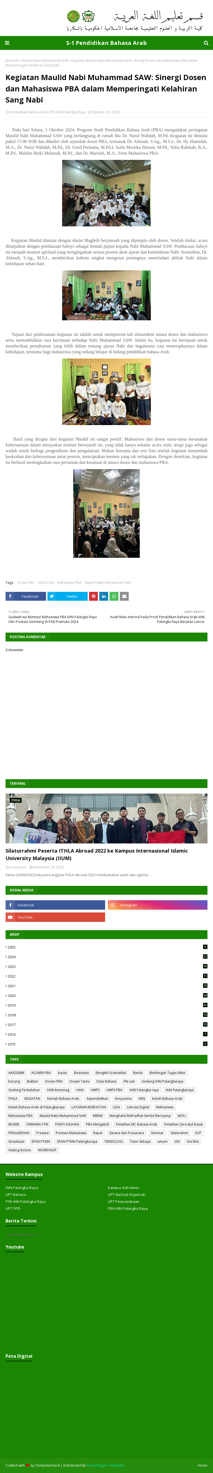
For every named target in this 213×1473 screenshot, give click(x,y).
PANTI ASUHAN (67, 1124)
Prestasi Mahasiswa (71, 1133)
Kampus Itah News (123, 1187)
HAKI (80, 1090)
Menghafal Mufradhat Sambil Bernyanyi (140, 1115)
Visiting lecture (19, 1150)
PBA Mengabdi (97, 1124)
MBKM (98, 1115)
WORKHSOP (47, 1150)
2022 (107, 976)
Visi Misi (193, 1141)
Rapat (97, 1133)
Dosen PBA (26, 582)
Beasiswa (81, 1072)
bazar (62, 1072)
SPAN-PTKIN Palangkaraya (77, 1141)
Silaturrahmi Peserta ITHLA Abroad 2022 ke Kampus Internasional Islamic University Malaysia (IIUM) (97, 854)
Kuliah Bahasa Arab (167, 1098)
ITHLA (12, 1098)
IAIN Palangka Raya (22, 1187)
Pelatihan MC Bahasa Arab (136, 1124)
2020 (107, 995)
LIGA (116, 1107)
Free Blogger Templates (105, 1465)
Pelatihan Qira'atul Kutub (183, 1124)
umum (163, 1141)
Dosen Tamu (80, 1081)
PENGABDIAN (18, 1133)
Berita (138, 1072)
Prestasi (42, 1133)
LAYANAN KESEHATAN (89, 1107)
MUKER (13, 1124)
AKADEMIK (16, 1072)
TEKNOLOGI (113, 1141)
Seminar (157, 1133)
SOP (198, 1133)
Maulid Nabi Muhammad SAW (45, 60)
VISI (177, 1141)
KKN (142, 1098)
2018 (107, 1014)
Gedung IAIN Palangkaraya (162, 1081)
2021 (107, 985)
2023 (107, 966)
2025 (107, 947)
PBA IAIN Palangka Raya (128, 1208)
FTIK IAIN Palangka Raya (25, 1201)
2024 (107, 956)
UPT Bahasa (16, 1194)
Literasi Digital (138, 1107)
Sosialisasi (16, 1141)
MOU (182, 1115)
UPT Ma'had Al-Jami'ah (126, 1194)
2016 (107, 1034)
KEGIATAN (46, 582)
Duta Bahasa (106, 1081)
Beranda (12, 60)
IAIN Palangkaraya (180, 1090)
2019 (107, 1005)
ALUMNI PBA (41, 1072)
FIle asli (129, 1081)
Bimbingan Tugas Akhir (167, 1072)
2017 (107, 1024)
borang (14, 1081)
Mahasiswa (164, 1107)
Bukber (32, 1081)
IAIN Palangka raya (144, 1090)
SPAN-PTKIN (40, 1141)
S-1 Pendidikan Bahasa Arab (106, 43)
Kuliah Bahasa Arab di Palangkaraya (36, 1107)
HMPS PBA (114, 1090)
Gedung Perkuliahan (24, 1090)
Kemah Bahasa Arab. (63, 1098)
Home (202, 1465)
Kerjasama (123, 1098)
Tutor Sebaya (140, 1141)
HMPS (95, 1090)
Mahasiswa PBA (69, 582)
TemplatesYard (48, 1465)
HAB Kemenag (58, 1090)
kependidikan (97, 1098)
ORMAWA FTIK (37, 1124)
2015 (107, 1044)
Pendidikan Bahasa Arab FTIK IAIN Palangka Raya (47, 112)
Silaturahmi (179, 1133)
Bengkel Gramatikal (111, 1072)
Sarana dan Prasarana (126, 1133)
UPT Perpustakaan (124, 1201)
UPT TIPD (13, 1208)
